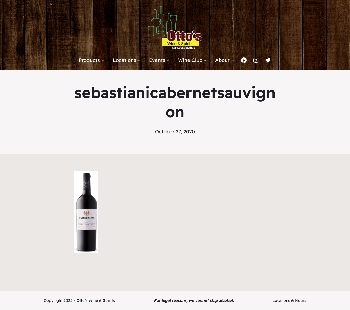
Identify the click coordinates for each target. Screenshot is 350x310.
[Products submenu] (102, 60)
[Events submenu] (167, 60)
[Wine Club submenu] (205, 60)
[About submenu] (232, 60)
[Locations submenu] (138, 60)
